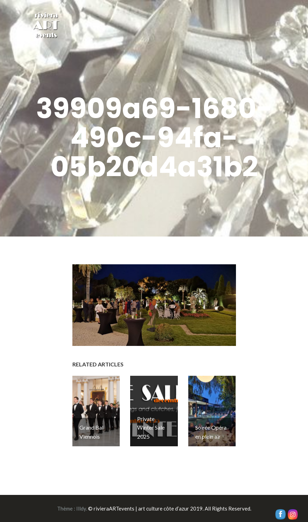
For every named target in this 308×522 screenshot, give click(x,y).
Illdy (81, 508)
